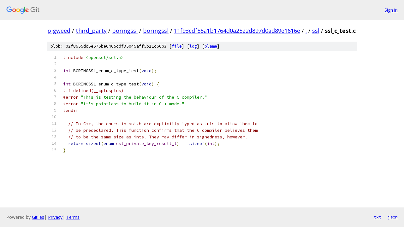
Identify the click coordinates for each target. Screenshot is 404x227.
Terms (73, 217)
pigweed (58, 30)
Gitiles (38, 217)
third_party (91, 30)
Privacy (55, 217)
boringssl (125, 30)
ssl (315, 30)
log (193, 46)
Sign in (391, 10)
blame (211, 46)
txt (377, 217)
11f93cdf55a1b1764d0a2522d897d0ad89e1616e (237, 30)
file (177, 46)
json (393, 217)
